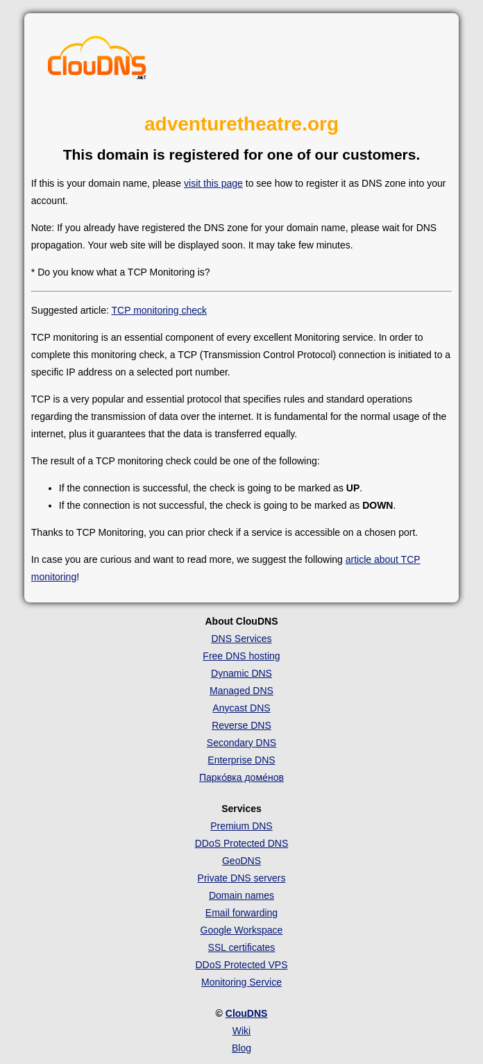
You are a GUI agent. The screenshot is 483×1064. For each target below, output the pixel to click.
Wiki (241, 1030)
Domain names (241, 895)
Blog (241, 1048)
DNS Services (241, 638)
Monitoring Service (241, 982)
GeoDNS (241, 860)
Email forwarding (241, 912)
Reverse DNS (241, 725)
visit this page (213, 183)
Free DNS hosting (241, 655)
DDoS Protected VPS (241, 964)
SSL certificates (242, 947)
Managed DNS (241, 690)
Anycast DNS (241, 707)
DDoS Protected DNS (242, 843)
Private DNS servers (242, 878)
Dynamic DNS (241, 673)
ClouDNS (247, 1013)
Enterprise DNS (241, 760)
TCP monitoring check (159, 310)
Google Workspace (242, 930)
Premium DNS (241, 825)
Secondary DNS (241, 742)
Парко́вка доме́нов (241, 777)
